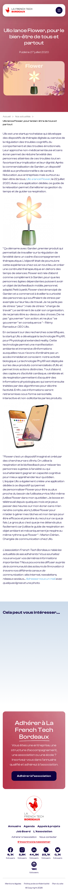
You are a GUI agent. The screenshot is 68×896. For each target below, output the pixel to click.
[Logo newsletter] (34, 868)
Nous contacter (48, 837)
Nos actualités (23, 116)
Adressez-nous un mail (40, 578)
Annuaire (14, 826)
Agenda (29, 826)
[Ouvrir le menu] (59, 10)
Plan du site (57, 883)
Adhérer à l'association (24, 837)
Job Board (23, 831)
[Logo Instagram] (22, 853)
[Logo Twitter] (46, 853)
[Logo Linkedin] (34, 853)
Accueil (7, 116)
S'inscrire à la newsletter (34, 842)
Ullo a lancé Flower (38, 179)
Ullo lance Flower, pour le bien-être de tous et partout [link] (30, 123)
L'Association (42, 831)
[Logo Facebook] (10, 853)
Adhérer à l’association (34, 776)
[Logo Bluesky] (57, 853)
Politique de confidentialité (36, 883)
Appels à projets (48, 826)
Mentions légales (13, 883)
